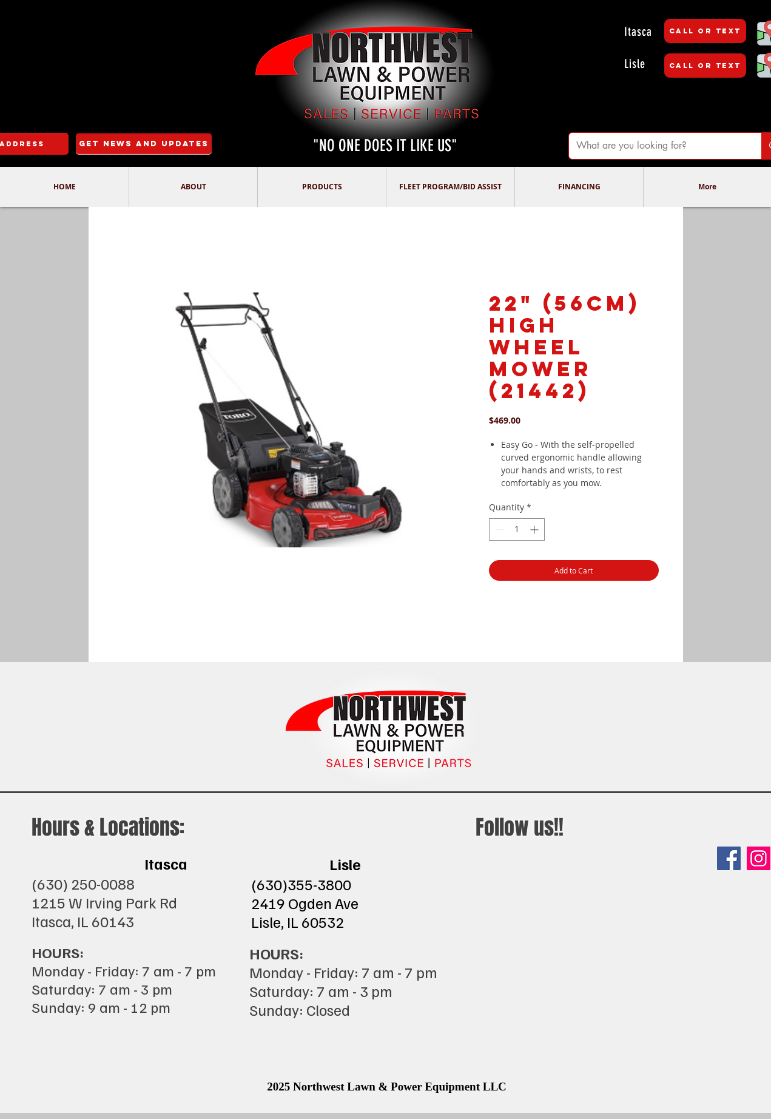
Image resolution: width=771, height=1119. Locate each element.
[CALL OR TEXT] (705, 31)
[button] (193, 187)
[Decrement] (498, 529)
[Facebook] (729, 858)
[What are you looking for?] (656, 146)
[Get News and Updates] (144, 144)
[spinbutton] (517, 529)
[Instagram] (758, 858)
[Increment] (535, 529)
